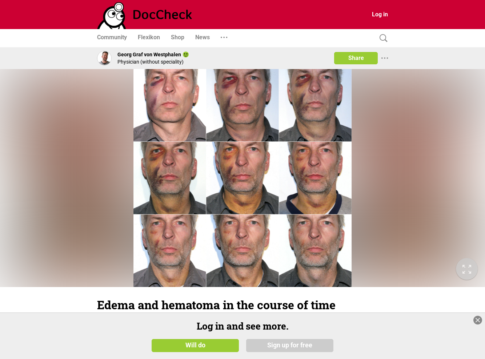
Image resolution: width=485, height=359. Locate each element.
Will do (195, 345)
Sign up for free (289, 345)
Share (356, 58)
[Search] (382, 38)
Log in (380, 14)
